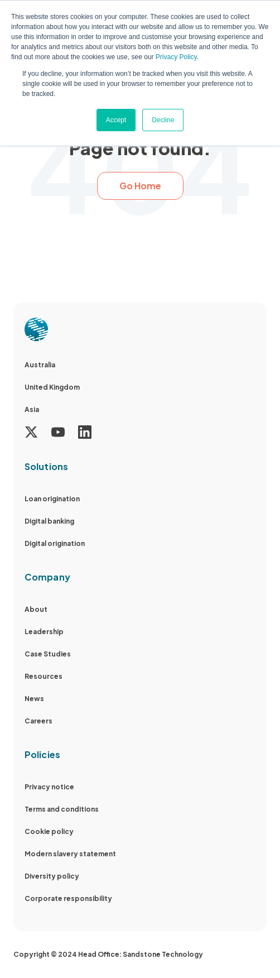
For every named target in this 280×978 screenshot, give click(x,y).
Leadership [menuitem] (44, 631)
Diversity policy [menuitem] (52, 876)
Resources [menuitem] (43, 676)
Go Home (140, 185)
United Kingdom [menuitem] (52, 387)
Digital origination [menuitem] (55, 543)
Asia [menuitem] (32, 409)
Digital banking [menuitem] (49, 521)
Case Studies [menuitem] (48, 654)
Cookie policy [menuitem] (49, 831)
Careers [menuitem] (38, 721)
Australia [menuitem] (40, 365)
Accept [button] (116, 120)
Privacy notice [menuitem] (49, 787)
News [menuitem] (34, 698)
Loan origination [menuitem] (52, 499)
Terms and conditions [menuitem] (62, 809)
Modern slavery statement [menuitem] (70, 854)
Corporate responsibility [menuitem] (68, 898)
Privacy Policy (176, 57)
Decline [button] (163, 120)
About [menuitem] (36, 609)
